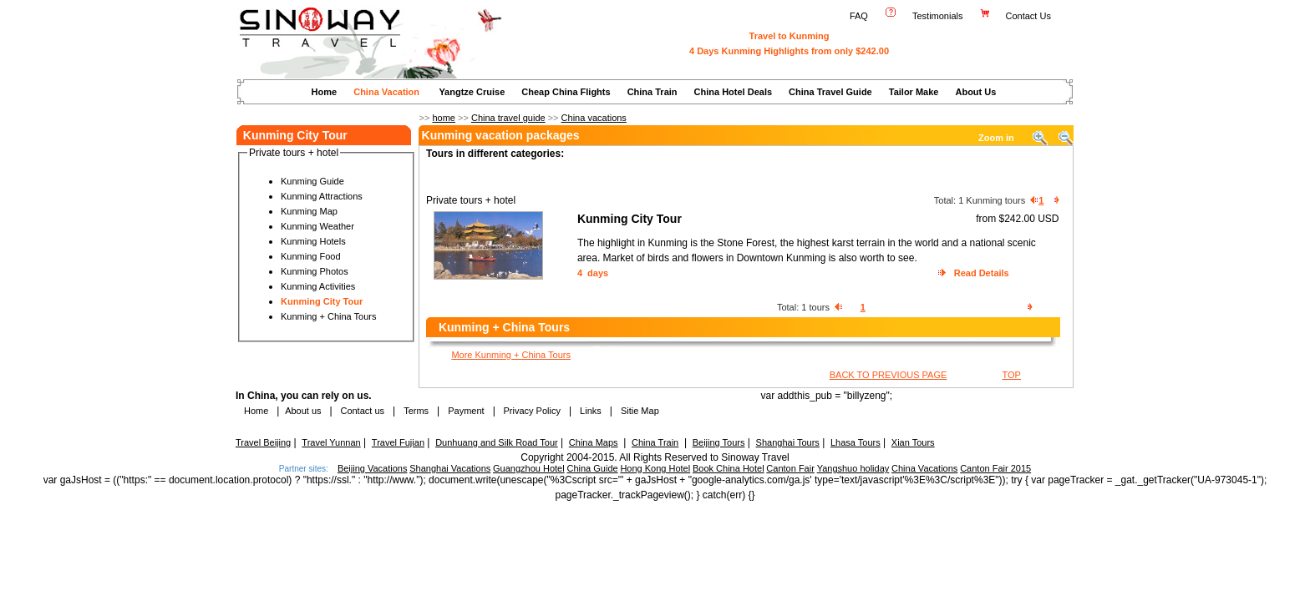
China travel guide (508, 118)
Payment (466, 411)
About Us (975, 92)
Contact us (361, 411)
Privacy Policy (530, 411)
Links (591, 411)
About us (303, 411)
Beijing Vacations (373, 468)
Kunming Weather (317, 226)
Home (325, 92)
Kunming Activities (318, 286)
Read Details (981, 273)
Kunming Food (311, 256)
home (443, 118)
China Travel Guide (830, 92)
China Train (652, 92)
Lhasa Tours (855, 442)
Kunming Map (309, 211)
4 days (592, 273)
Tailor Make (914, 92)
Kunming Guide (312, 181)
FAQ (859, 16)
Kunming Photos (314, 271)
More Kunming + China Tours (511, 355)
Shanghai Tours (788, 442)
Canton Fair (790, 468)
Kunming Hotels (313, 241)
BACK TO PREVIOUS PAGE (888, 375)
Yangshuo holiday (853, 468)
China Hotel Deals (733, 92)
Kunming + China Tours (328, 316)
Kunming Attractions (322, 196)
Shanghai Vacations (449, 468)
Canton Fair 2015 (995, 468)
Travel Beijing (263, 442)
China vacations (594, 118)
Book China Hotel (728, 468)
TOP (1012, 375)
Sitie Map (640, 411)
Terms (416, 411)
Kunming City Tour (322, 301)
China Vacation (386, 92)
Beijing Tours (719, 442)
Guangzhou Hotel (529, 468)
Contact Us (1030, 16)
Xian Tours (913, 442)
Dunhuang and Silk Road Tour (496, 442)
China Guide (591, 468)
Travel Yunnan (331, 442)
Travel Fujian (398, 442)
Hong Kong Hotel (655, 468)
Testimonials (937, 16)
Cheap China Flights (565, 92)
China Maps (593, 442)
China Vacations (924, 468)
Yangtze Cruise (472, 92)
